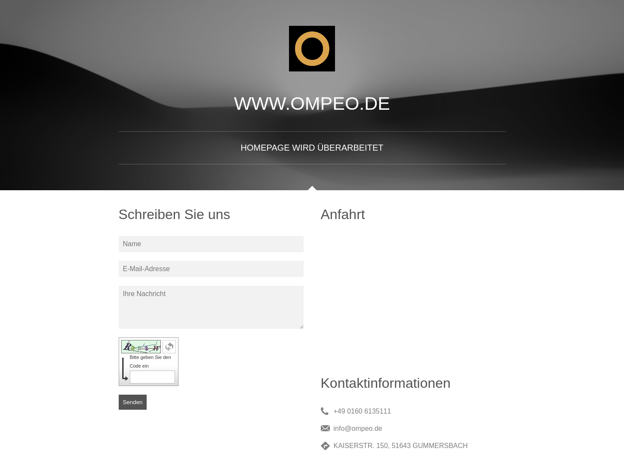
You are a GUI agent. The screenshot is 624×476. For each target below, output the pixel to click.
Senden (133, 402)
